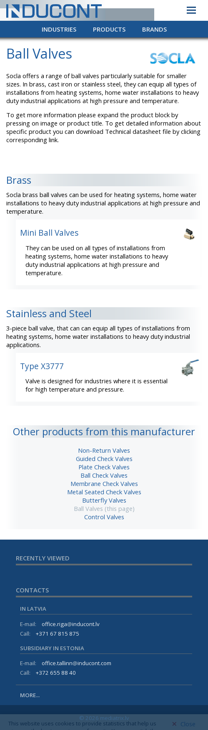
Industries (59, 29)
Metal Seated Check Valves (104, 492)
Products (109, 29)
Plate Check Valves (104, 467)
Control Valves (104, 517)
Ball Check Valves (104, 475)
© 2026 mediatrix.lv (104, 718)
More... (30, 695)
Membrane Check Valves (104, 483)
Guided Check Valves (104, 458)
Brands (154, 29)
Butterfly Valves (104, 500)
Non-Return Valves (104, 450)
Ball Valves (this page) (104, 508)
